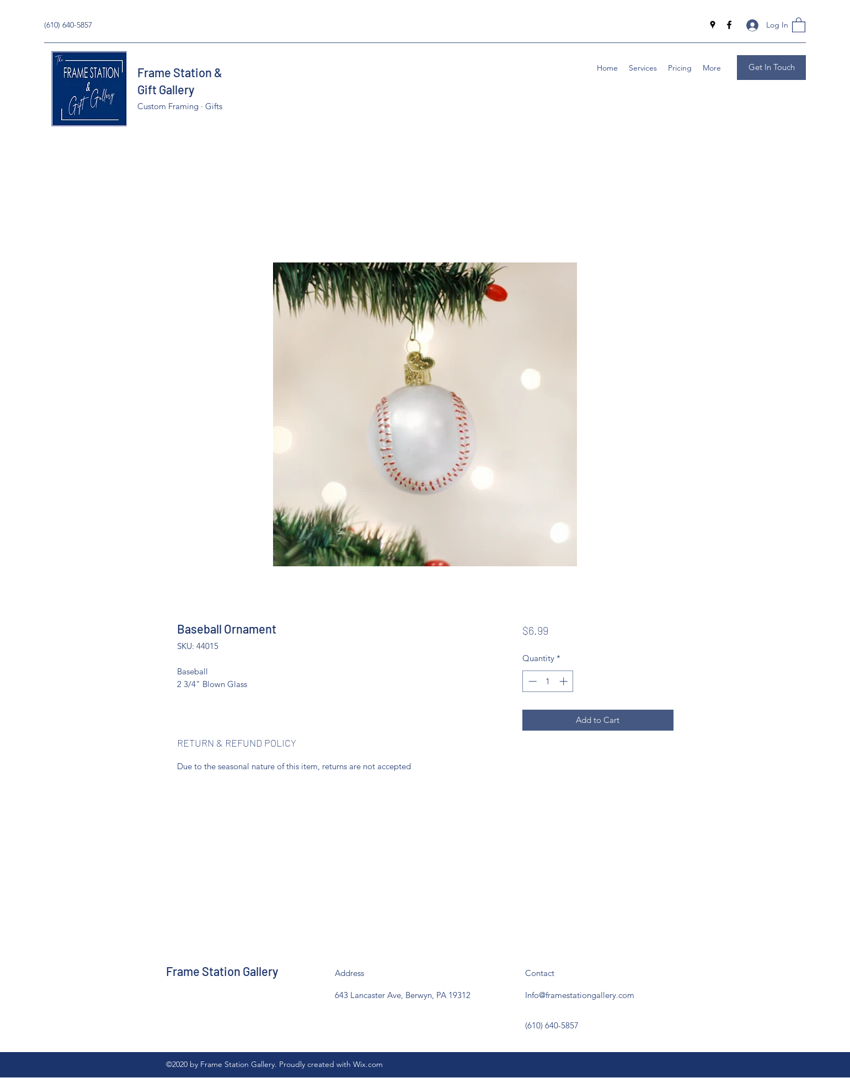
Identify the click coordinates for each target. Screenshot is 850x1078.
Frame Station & (180, 72)
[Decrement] (531, 681)
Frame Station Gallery (222, 971)
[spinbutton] (548, 681)
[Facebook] (729, 24)
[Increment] (564, 681)
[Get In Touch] (771, 67)
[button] (798, 25)
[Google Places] (712, 24)
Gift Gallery (165, 89)
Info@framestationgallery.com (579, 995)
